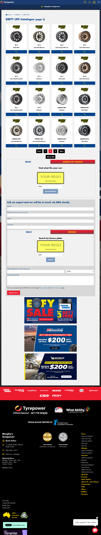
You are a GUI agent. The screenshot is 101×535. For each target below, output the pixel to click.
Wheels (84, 448)
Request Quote (13, 293)
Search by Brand (86, 441)
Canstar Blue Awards (8, 503)
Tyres (83, 434)
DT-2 (16, 45)
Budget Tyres (6, 505)
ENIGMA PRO (62, 107)
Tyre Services (85, 467)
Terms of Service (56, 288)
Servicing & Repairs (87, 465)
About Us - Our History (90, 482)
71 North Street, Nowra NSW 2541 (14, 446)
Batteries (84, 460)
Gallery (84, 492)
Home (8, 15)
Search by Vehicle (87, 436)
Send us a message (12, 454)
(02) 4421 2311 (12, 450)
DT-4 (84, 76)
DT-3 (84, 45)
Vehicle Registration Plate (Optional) (18, 269)
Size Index (5, 501)
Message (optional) (13, 275)
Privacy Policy (43, 288)
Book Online (86, 479)
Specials (84, 474)
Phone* (17, 212)
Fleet (83, 487)
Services (84, 455)
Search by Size (86, 439)
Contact (84, 477)
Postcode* (10, 225)
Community (85, 484)
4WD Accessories (87, 458)
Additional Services (87, 472)
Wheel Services (86, 470)
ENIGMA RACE (62, 139)
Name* (9, 206)
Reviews (84, 494)
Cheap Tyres (6, 508)
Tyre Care (84, 443)
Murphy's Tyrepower (50, 6)
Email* (9, 219)
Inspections (84, 462)
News (83, 489)
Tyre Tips (84, 446)
